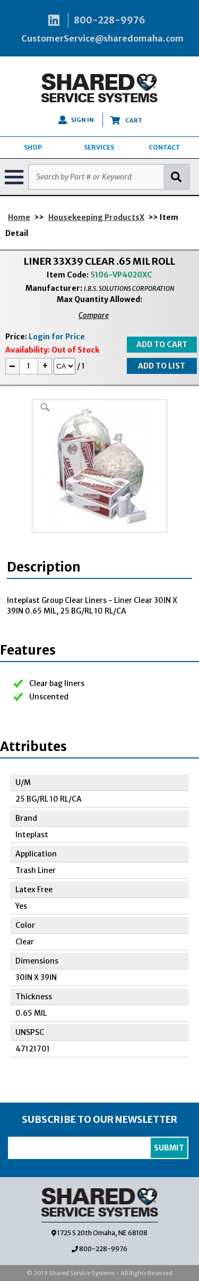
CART (126, 120)
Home (19, 217)
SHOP (33, 147)
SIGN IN (76, 120)
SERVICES (99, 147)
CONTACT (164, 147)
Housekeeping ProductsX (96, 217)
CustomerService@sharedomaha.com (102, 38)
